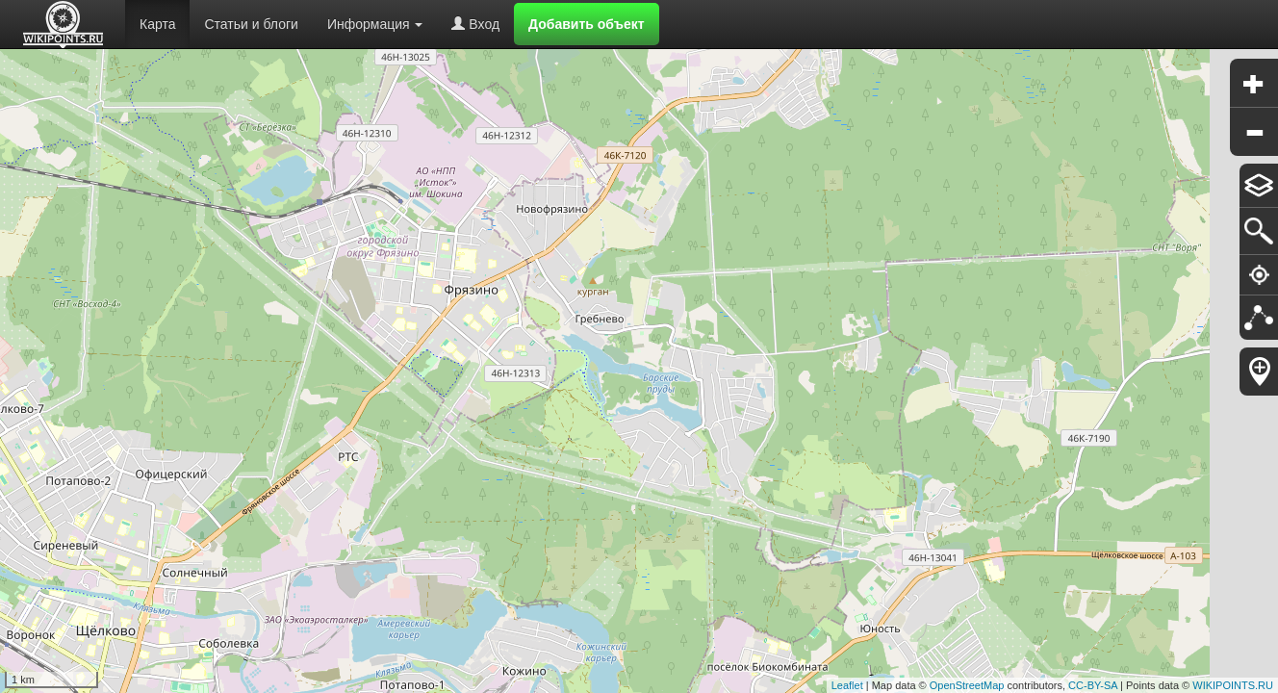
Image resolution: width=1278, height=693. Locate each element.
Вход (475, 24)
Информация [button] (375, 24)
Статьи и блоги (250, 24)
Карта (157, 24)
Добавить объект (586, 24)
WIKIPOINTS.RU (1232, 685)
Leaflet (847, 685)
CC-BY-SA (1092, 685)
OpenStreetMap (967, 685)
